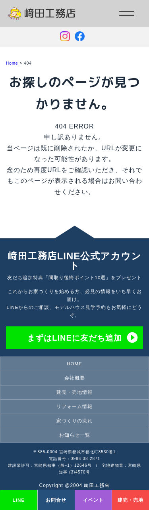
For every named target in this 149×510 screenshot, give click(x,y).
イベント (93, 499)
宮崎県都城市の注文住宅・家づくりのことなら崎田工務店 (52, 19)
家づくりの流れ (74, 420)
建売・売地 (130, 499)
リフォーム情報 (74, 406)
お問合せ (56, 499)
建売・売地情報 (74, 392)
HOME (74, 363)
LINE (19, 499)
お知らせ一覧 (74, 434)
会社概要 (74, 377)
